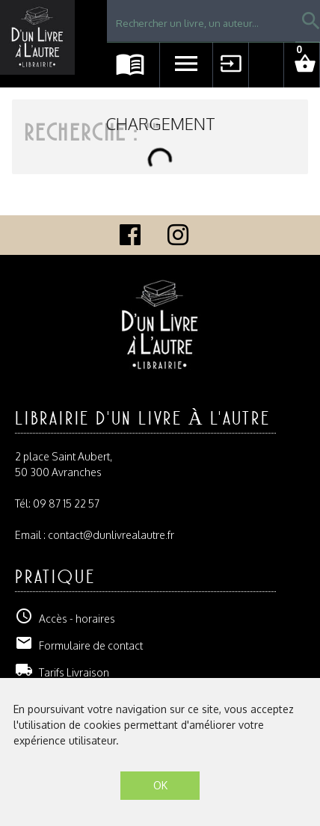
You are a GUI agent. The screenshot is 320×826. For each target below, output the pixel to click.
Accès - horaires (65, 618)
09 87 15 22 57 (66, 503)
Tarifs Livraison (62, 672)
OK (160, 785)
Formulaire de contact (79, 645)
